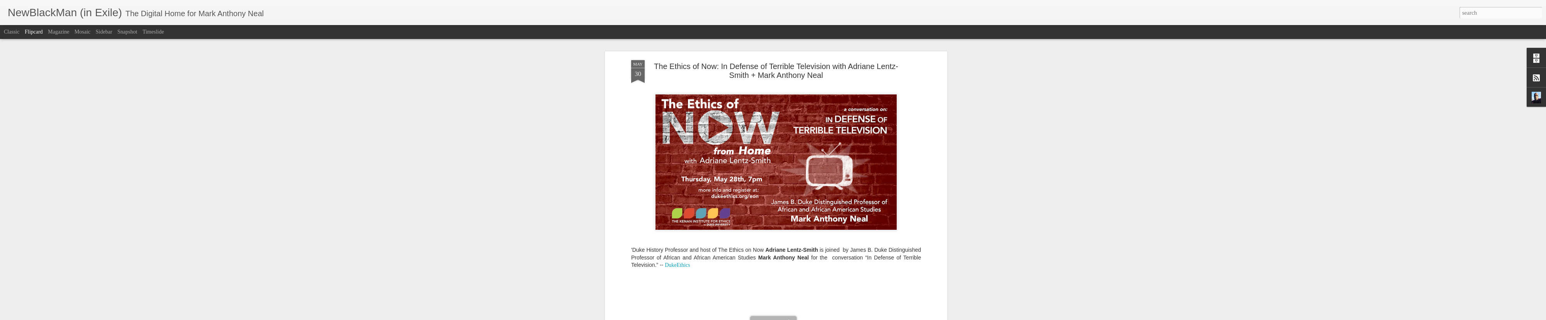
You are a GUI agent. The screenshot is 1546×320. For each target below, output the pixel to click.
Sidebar (104, 32)
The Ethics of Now (783, 178)
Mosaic (82, 32)
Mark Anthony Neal (804, 162)
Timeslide (153, 32)
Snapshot (127, 32)
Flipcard (34, 32)
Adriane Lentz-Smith (674, 172)
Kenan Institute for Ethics (801, 172)
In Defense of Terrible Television (735, 172)
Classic (11, 32)
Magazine (58, 32)
